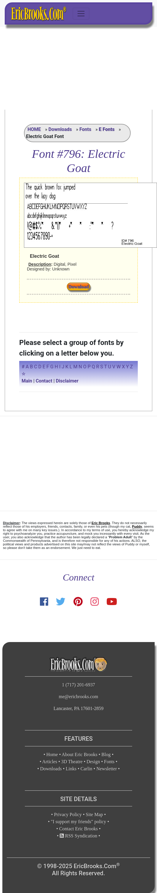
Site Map (94, 814)
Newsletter (106, 768)
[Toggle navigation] (81, 14)
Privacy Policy (68, 814)
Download (78, 286)
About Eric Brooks (80, 754)
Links (71, 768)
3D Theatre (71, 761)
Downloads (60, 129)
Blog (106, 754)
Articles (49, 761)
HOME (34, 129)
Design (93, 761)
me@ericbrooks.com (78, 696)
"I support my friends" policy (78, 821)
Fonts (85, 129)
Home (52, 754)
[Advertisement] (78, 68)
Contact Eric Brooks (78, 828)
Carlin (86, 768)
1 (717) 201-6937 (78, 684)
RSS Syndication (78, 835)
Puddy (137, 526)
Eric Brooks (101, 523)
